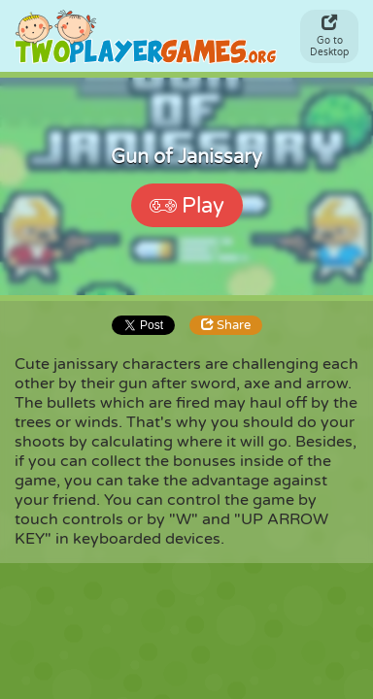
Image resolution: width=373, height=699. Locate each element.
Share (226, 325)
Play (187, 205)
